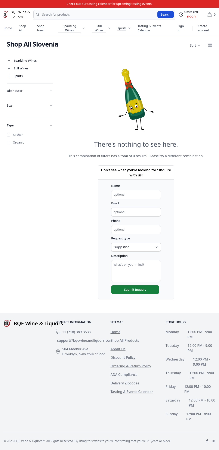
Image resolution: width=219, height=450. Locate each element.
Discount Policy (123, 357)
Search (165, 14)
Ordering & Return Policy (131, 366)
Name (115, 186)
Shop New (40, 28)
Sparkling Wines (69, 28)
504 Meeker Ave (75, 349)
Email (115, 203)
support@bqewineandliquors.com (84, 340)
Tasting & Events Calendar (149, 28)
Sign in (181, 28)
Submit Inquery (135, 289)
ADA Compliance (124, 374)
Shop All (22, 28)
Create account (203, 28)
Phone (115, 221)
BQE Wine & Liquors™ (29, 441)
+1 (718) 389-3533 (76, 332)
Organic (18, 142)
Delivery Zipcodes (125, 383)
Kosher (18, 135)
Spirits (121, 28)
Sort (195, 45)
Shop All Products (125, 340)
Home (7, 28)
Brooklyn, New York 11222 (83, 354)
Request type (120, 238)
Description (119, 256)
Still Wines (99, 28)
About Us (118, 349)
